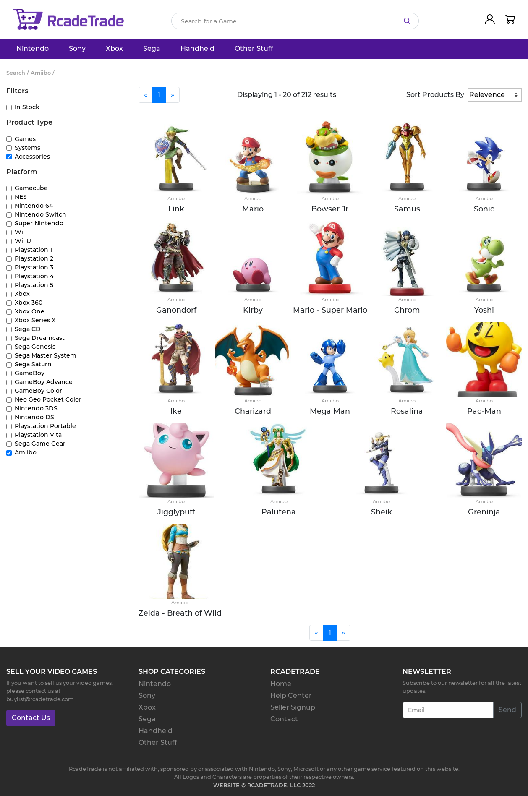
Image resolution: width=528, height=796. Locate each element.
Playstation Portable (45, 426)
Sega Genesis (35, 346)
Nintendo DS (34, 417)
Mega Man (330, 411)
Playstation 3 (34, 267)
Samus (407, 208)
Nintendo (32, 48)
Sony (77, 48)
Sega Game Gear (40, 443)
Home (280, 684)
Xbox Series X (35, 320)
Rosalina (407, 411)
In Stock (27, 107)
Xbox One (29, 311)
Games (25, 139)
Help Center (291, 695)
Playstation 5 (34, 285)
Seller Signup (292, 707)
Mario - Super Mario (330, 309)
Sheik (381, 511)
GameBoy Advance (44, 382)
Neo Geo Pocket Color (48, 399)
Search (15, 73)
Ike (176, 411)
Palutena (278, 511)
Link (176, 208)
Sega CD (28, 329)
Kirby (253, 309)
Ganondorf (176, 309)
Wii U (23, 241)
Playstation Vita (38, 434)
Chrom (407, 309)
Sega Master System (45, 355)
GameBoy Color (38, 390)
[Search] (295, 21)
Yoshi (484, 309)
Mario (253, 208)
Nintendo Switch (40, 214)
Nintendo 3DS (36, 408)
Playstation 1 (33, 249)
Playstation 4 (34, 276)
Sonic (484, 208)
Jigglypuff (176, 511)
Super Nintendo (39, 223)
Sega (151, 48)
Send (507, 710)
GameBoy (29, 373)
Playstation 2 (34, 258)
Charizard (253, 411)
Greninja (484, 511)
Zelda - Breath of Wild (180, 612)
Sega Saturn (33, 364)
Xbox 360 (28, 302)
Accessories (32, 156)
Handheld (197, 48)
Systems (27, 147)
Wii (20, 232)
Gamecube (31, 188)
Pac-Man (484, 411)
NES (21, 197)
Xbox (114, 48)
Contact (284, 719)
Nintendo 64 (34, 205)
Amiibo (26, 452)
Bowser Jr (329, 208)
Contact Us (31, 718)
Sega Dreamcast (40, 338)
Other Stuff (254, 48)
